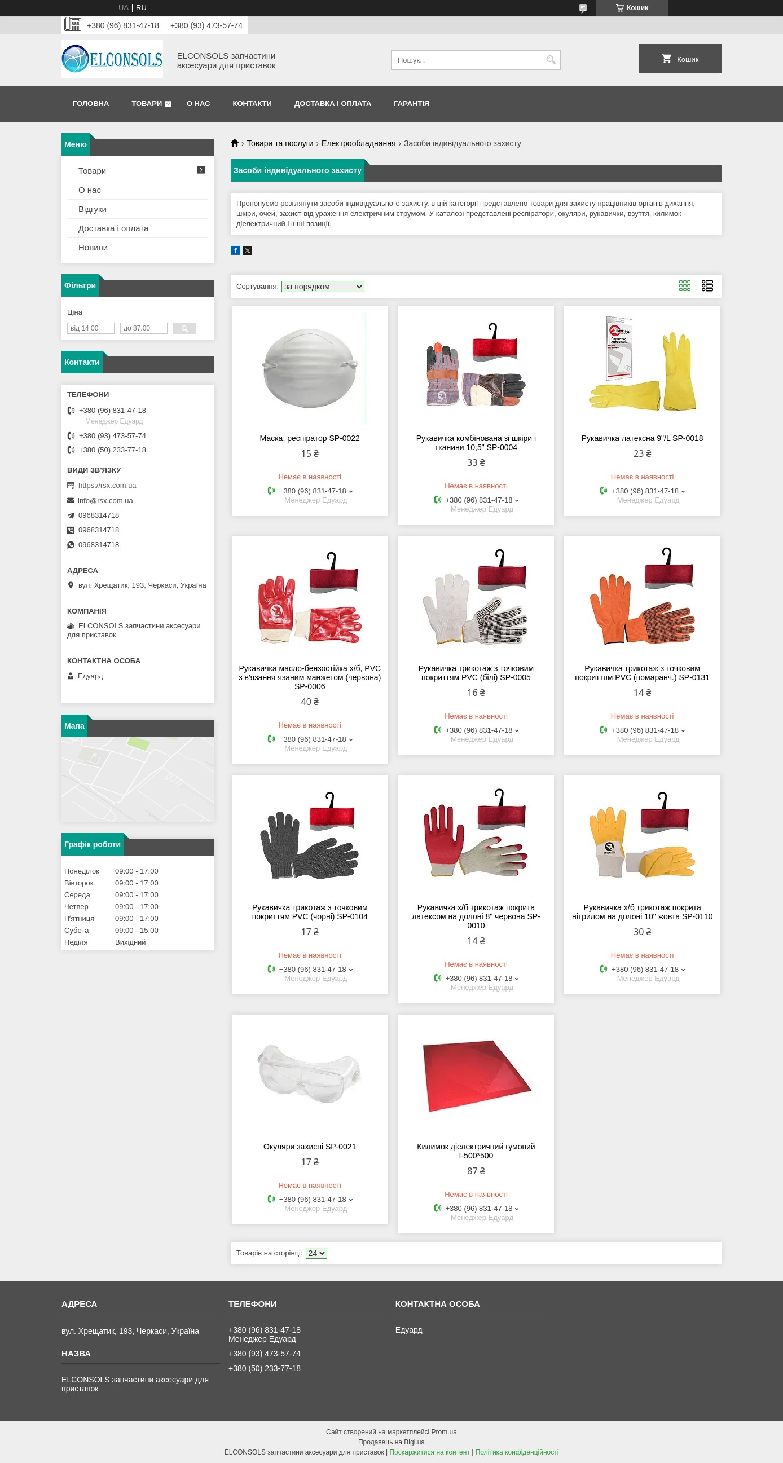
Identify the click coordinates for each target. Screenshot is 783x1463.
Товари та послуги (280, 143)
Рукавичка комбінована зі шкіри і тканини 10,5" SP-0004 (476, 443)
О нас (198, 103)
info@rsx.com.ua (105, 500)
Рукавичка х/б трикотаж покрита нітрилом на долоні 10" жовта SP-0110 (642, 912)
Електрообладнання (358, 143)
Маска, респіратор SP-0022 (310, 438)
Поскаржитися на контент (429, 1452)
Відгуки (92, 209)
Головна (91, 103)
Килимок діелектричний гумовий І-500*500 (476, 1151)
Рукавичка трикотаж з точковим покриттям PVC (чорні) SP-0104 (310, 912)
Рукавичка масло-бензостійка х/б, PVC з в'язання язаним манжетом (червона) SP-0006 (310, 677)
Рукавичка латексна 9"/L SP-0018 (642, 438)
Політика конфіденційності (517, 1452)
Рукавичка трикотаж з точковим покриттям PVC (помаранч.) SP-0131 (642, 673)
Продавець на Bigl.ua (391, 1442)
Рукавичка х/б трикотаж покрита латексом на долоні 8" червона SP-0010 (476, 916)
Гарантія (411, 103)
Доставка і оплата (332, 103)
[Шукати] (551, 60)
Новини (93, 247)
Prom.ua (444, 1432)
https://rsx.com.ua (107, 485)
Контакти (252, 103)
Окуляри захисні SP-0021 (309, 1146)
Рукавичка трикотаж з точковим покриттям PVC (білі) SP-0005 (476, 673)
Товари (146, 103)
